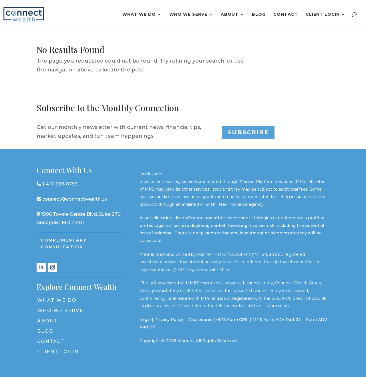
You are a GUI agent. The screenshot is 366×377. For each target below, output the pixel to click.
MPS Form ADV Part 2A (277, 319)
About (229, 14)
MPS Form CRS (232, 319)
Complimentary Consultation (64, 244)
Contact (285, 14)
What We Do (139, 14)
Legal (145, 319)
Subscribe (248, 132)
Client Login (323, 14)
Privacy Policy (168, 319)
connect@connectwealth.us (72, 199)
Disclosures (200, 319)
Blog (259, 14)
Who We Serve (188, 14)
